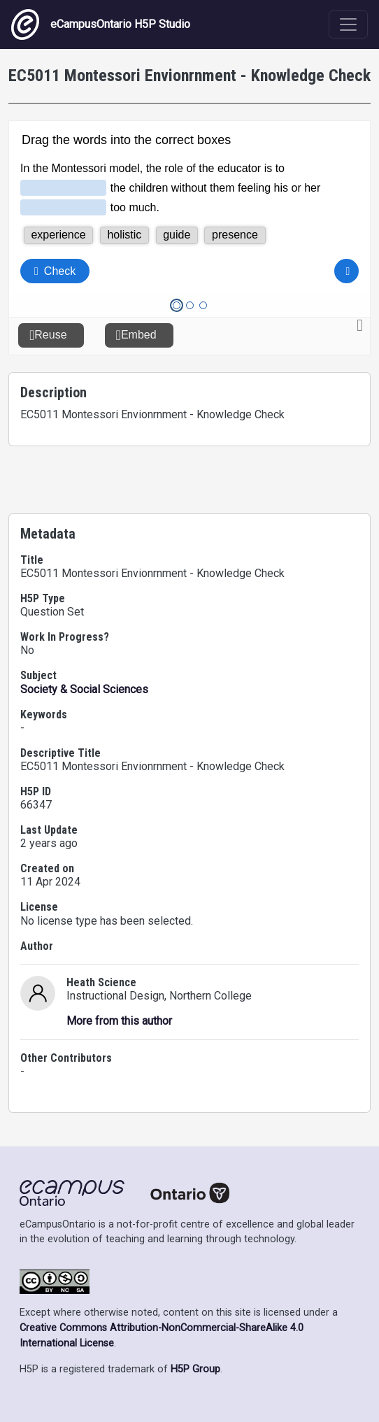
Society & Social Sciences (84, 689)
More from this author (119, 1021)
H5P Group (195, 1369)
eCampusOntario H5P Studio (100, 24)
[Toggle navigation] (348, 24)
